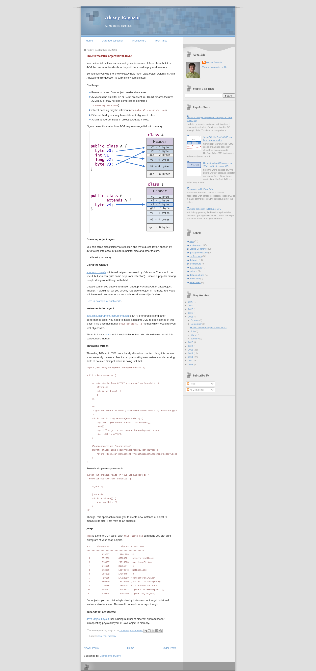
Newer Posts (91, 646)
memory (112, 635)
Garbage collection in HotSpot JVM (204, 209)
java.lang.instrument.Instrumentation (108, 315)
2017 (191, 313)
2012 (191, 353)
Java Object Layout (98, 617)
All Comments (195, 390)
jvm (105, 635)
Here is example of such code (104, 300)
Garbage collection (112, 40)
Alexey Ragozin (122, 17)
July (193, 331)
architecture (195, 263)
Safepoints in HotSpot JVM (200, 189)
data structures (197, 275)
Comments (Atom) (110, 654)
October (195, 320)
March (194, 335)
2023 (191, 302)
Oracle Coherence (199, 249)
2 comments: (136, 629)
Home (89, 40)
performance (196, 245)
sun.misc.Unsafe (96, 271)
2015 (191, 342)
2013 (191, 349)
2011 (191, 357)
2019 (191, 305)
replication (195, 278)
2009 (191, 364)
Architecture (139, 40)
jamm (108, 333)
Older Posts (170, 646)
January (195, 338)
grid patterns (196, 267)
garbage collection (199, 252)
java (100, 635)
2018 (191, 309)
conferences (196, 256)
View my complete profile (214, 67)
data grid (194, 260)
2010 (191, 360)
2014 (191, 346)
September (196, 324)
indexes (193, 271)
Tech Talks (161, 40)
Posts (191, 384)
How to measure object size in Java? (109, 56)
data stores (195, 282)
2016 (191, 316)
